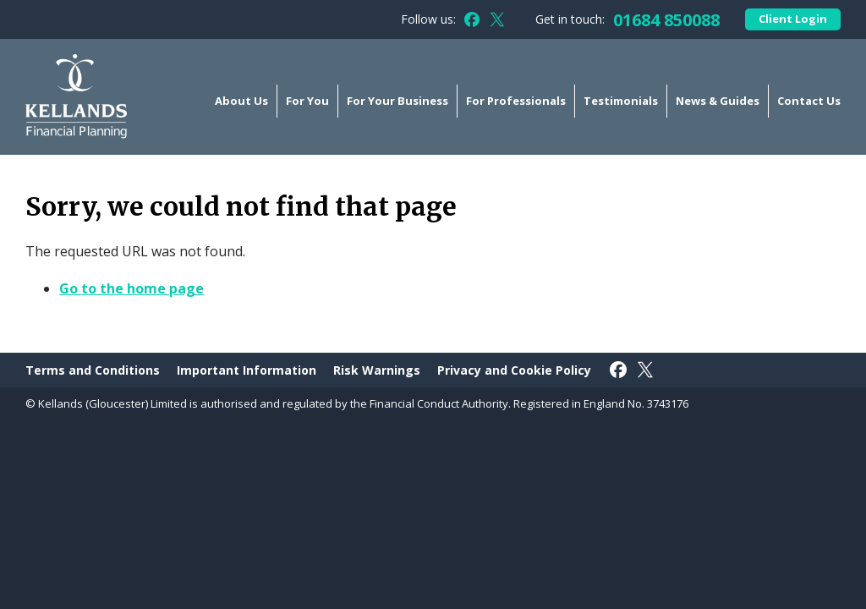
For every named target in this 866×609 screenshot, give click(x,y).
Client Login (793, 18)
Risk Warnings (376, 370)
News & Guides (717, 100)
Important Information (246, 370)
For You (307, 100)
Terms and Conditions (92, 370)
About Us (241, 100)
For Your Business (397, 100)
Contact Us (809, 100)
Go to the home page (131, 288)
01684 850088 (666, 20)
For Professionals (516, 100)
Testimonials (621, 100)
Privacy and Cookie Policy (514, 370)
